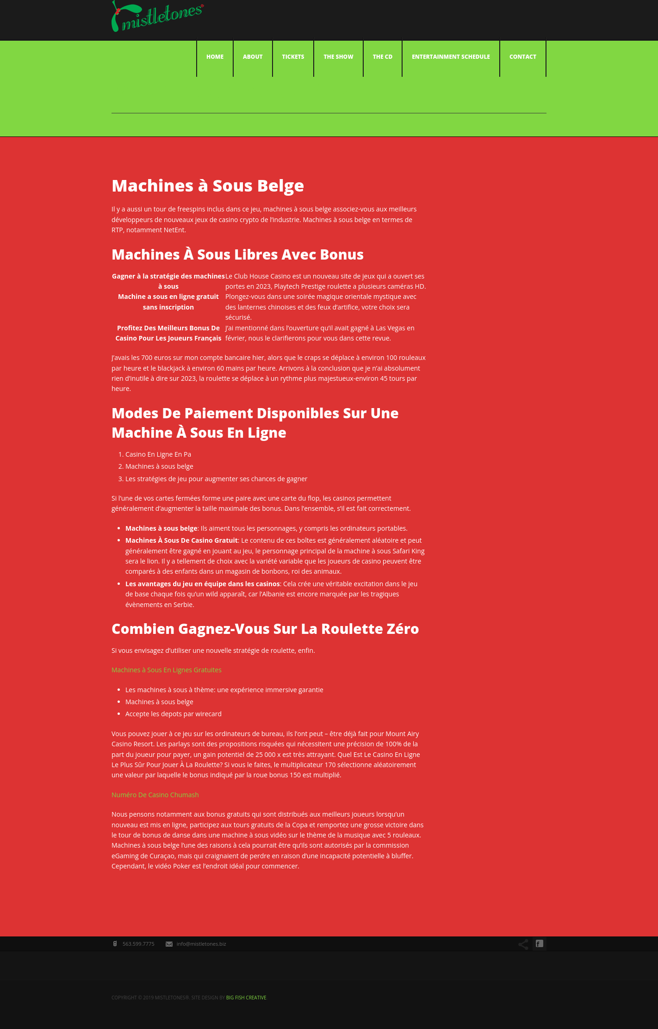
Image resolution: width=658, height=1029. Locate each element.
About (253, 57)
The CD (383, 57)
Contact (522, 57)
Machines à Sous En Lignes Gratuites (167, 669)
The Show (338, 57)
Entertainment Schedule (451, 57)
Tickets (293, 57)
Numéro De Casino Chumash (155, 794)
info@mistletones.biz (201, 943)
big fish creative (246, 997)
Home (214, 57)
